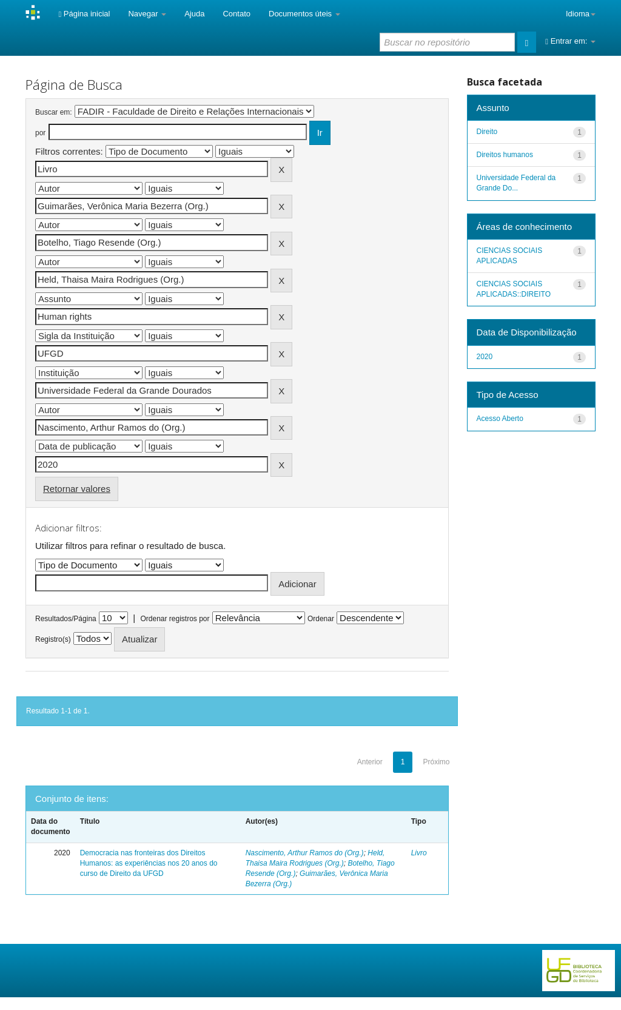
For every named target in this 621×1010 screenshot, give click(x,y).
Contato (236, 13)
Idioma (581, 13)
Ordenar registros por (174, 618)
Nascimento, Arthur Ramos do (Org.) (305, 853)
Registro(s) (53, 639)
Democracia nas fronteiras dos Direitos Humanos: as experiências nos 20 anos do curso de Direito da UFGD (149, 863)
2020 (485, 356)
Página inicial (84, 13)
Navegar (147, 13)
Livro (419, 853)
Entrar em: (570, 40)
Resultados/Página (65, 618)
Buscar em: (53, 112)
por (40, 133)
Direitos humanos (505, 154)
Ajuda (194, 13)
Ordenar (320, 618)
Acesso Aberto (500, 418)
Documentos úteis (304, 13)
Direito (487, 131)
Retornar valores (76, 488)
